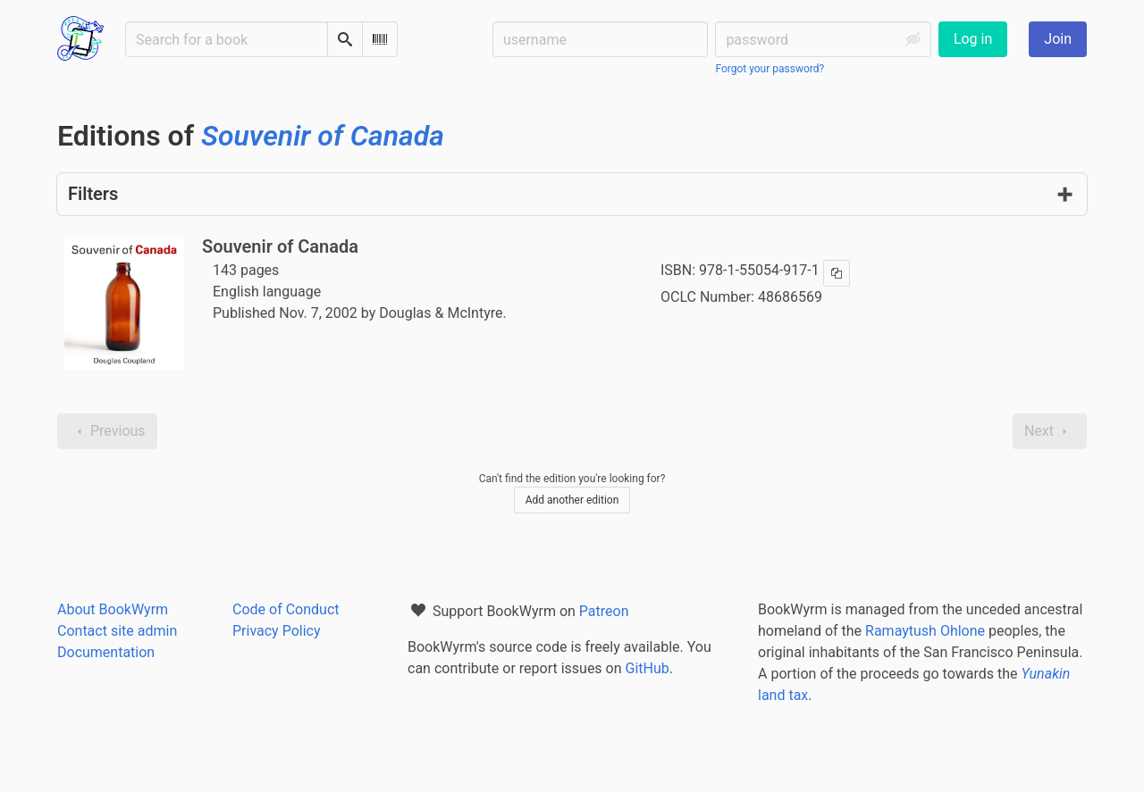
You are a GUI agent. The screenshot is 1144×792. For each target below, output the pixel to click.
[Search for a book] (226, 39)
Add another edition (572, 500)
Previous (107, 431)
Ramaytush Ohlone (925, 630)
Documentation (106, 652)
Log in (973, 38)
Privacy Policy (276, 630)
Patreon (604, 611)
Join (1058, 38)
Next (1049, 431)
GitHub (647, 668)
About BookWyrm (112, 609)
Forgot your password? (769, 69)
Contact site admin (117, 630)
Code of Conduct (286, 609)
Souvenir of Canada (280, 246)
